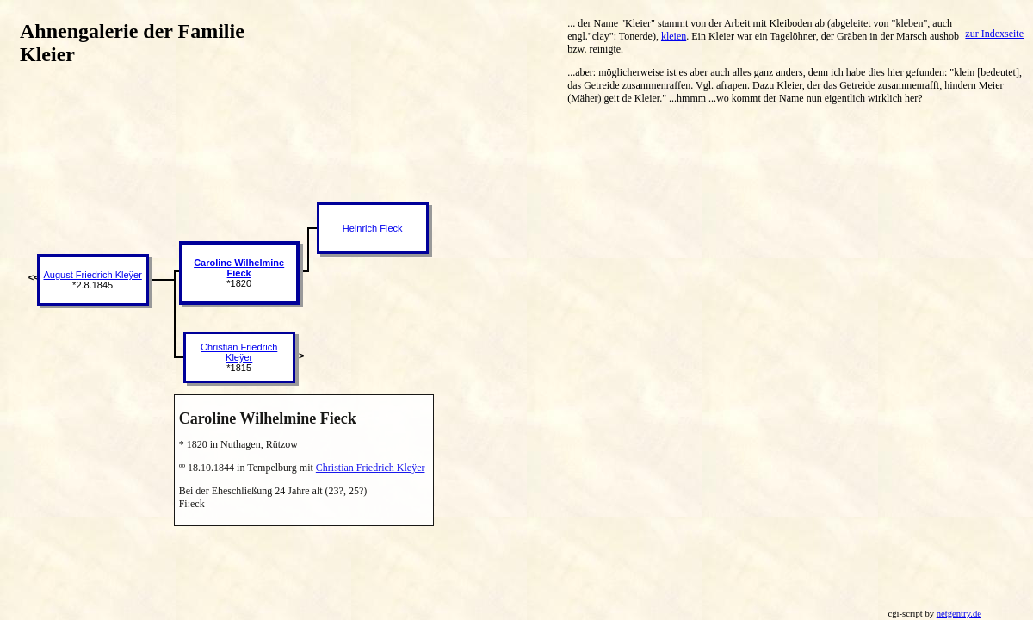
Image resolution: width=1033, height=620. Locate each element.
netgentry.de (959, 613)
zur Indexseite (994, 34)
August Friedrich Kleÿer (93, 275)
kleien (673, 36)
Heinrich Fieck (373, 228)
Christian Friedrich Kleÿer (239, 352)
